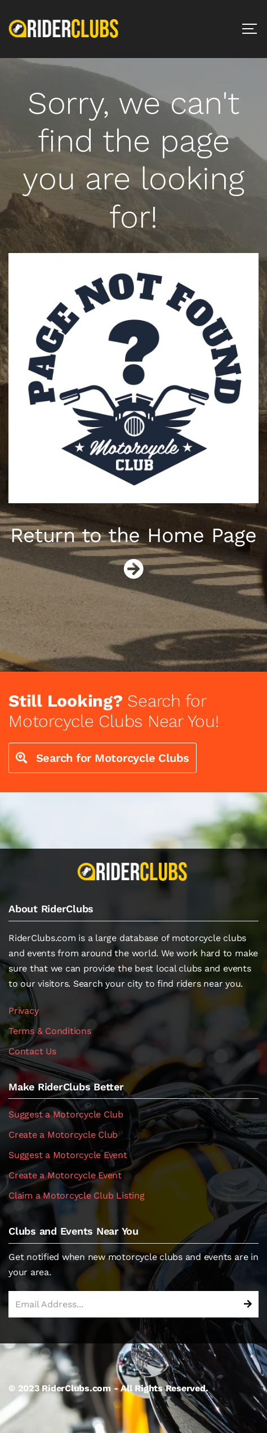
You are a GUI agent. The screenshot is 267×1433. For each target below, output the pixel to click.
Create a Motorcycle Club (63, 1134)
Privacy (23, 1010)
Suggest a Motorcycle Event (67, 1155)
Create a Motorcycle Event (65, 1175)
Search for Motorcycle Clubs (102, 758)
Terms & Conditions (49, 1031)
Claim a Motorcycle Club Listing (76, 1195)
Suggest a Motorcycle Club (65, 1114)
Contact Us (32, 1051)
